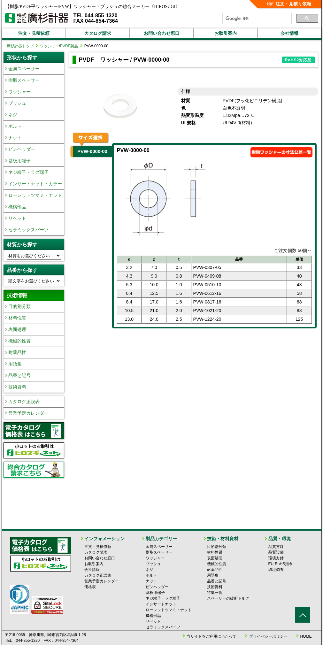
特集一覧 (214, 592)
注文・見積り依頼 (289, 3)
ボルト (15, 126)
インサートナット (161, 604)
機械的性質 (19, 340)
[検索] (256, 18)
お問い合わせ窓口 (162, 33)
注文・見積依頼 (34, 33)
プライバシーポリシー (268, 636)
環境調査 (276, 569)
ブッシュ (17, 103)
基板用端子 (19, 160)
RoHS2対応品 (298, 60)
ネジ (12, 114)
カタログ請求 (97, 33)
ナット (15, 137)
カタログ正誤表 (24, 401)
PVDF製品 (69, 46)
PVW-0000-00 (92, 151)
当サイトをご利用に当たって (211, 636)
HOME (306, 636)
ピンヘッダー (21, 149)
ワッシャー (49, 46)
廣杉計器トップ (20, 46)
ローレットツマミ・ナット (35, 195)
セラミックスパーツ (28, 229)
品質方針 (276, 546)
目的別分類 (19, 306)
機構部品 (17, 206)
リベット (17, 218)
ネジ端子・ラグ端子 (28, 172)
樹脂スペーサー (24, 80)
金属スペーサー (24, 68)
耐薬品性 (17, 352)
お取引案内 (225, 33)
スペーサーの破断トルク (228, 598)
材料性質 (17, 317)
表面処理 (17, 329)
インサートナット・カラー (35, 183)
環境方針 (276, 558)
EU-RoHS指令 (280, 564)
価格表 (90, 587)
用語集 (15, 363)
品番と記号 (19, 375)
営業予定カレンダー (28, 413)
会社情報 (289, 33)
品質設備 (276, 552)
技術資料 (17, 386)
